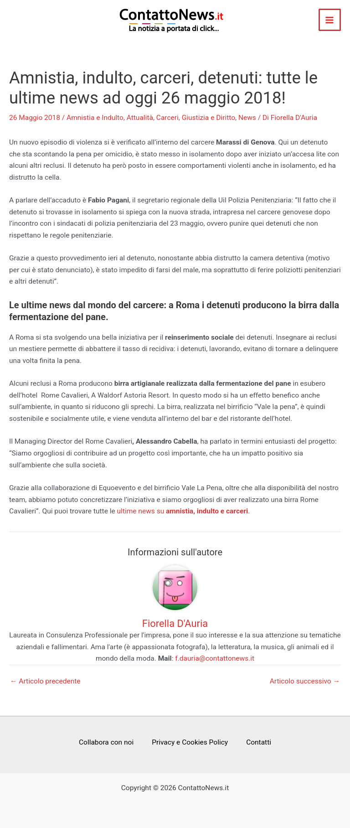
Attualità (140, 118)
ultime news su (182, 511)
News (247, 118)
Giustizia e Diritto (208, 118)
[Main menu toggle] (330, 20)
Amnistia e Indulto (95, 118)
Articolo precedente (45, 681)
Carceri (167, 118)
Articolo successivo (305, 681)
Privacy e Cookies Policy (190, 742)
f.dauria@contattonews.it (214, 658)
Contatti (258, 742)
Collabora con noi (106, 742)
